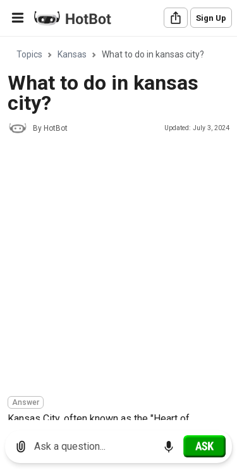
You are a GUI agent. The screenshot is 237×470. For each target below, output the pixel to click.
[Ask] (204, 446)
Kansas (72, 54)
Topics (29, 54)
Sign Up (211, 18)
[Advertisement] (118, 266)
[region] (118, 229)
